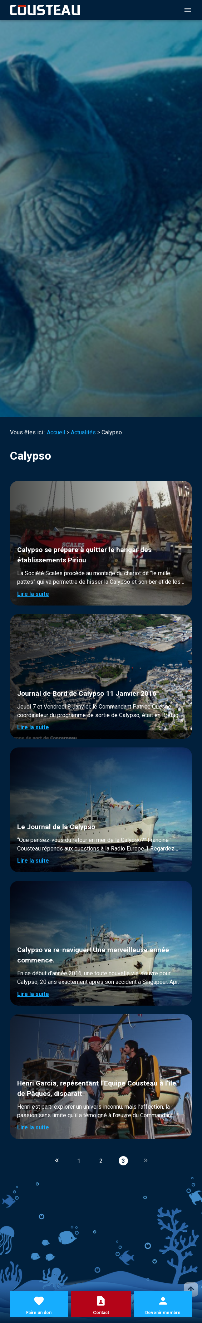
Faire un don (38, 1312)
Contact (101, 1312)
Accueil (56, 432)
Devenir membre (163, 1312)
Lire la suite (33, 594)
